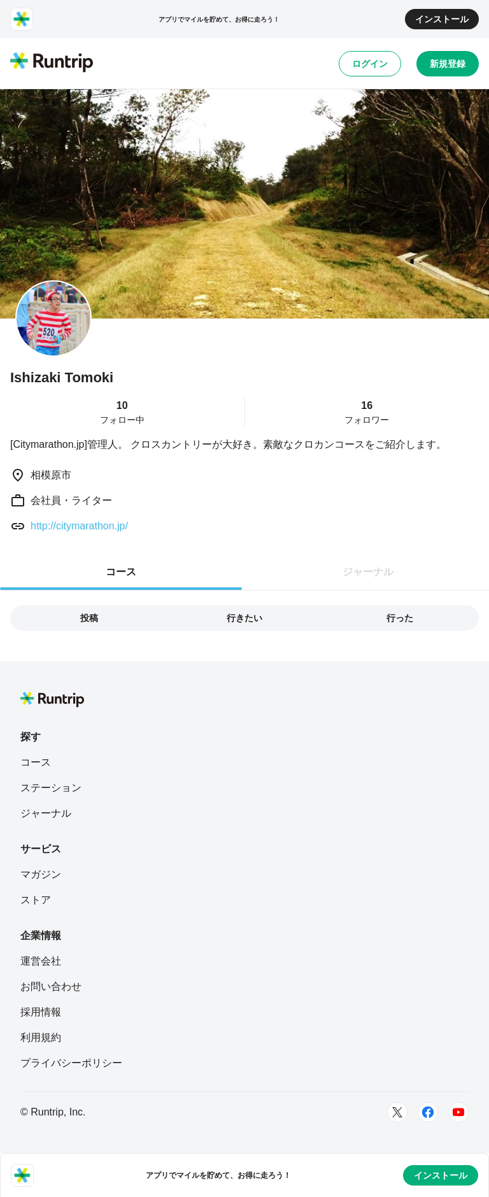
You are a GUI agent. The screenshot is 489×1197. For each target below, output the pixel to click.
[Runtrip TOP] (51, 63)
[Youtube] (458, 1112)
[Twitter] (397, 1112)
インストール (442, 19)
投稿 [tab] (89, 618)
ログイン (370, 64)
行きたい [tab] (244, 618)
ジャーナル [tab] (368, 571)
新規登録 (447, 64)
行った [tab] (399, 618)
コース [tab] (121, 571)
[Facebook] (428, 1112)
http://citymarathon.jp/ (79, 525)
